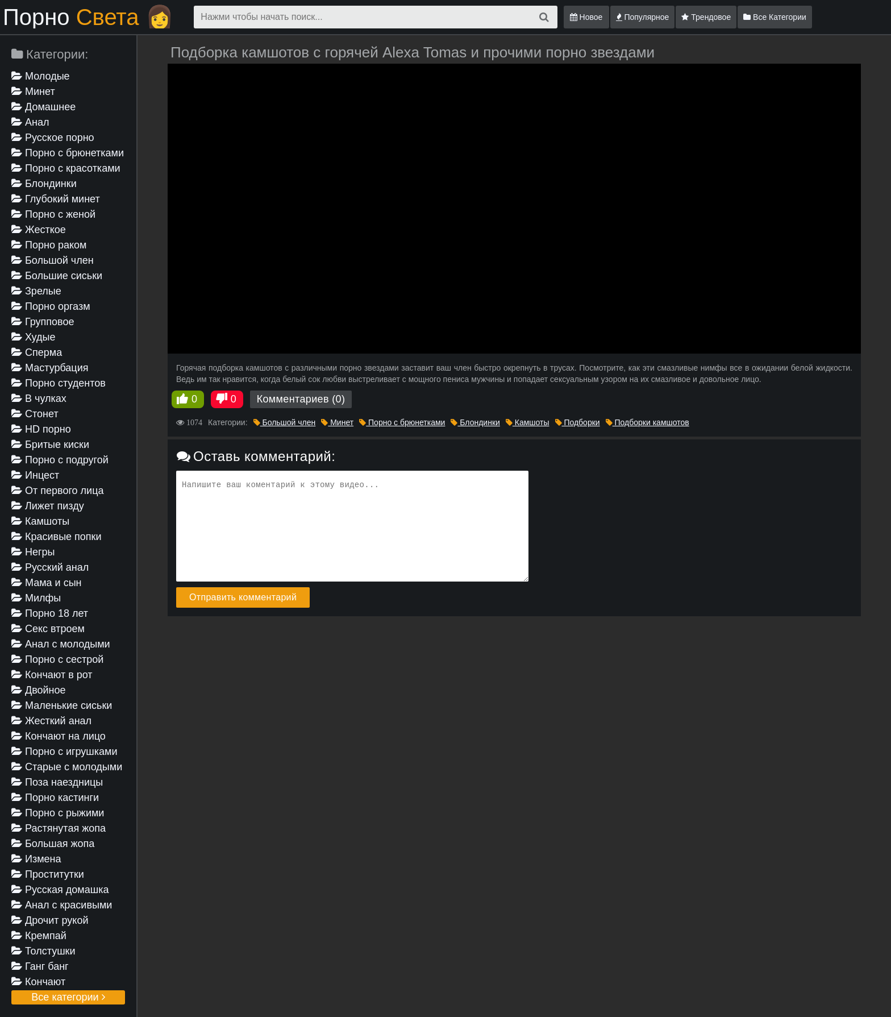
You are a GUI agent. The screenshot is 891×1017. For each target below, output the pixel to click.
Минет (33, 91)
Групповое (42, 321)
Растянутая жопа (58, 828)
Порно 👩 (88, 17)
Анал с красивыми (61, 905)
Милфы (36, 598)
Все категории (68, 997)
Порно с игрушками (64, 751)
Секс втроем (48, 628)
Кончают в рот (52, 674)
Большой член (52, 260)
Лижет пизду (47, 506)
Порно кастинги (55, 797)
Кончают (38, 981)
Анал (30, 122)
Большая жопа (52, 843)
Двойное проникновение (47, 691)
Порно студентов (58, 383)
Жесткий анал (51, 721)
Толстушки (43, 951)
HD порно (41, 429)
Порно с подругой (60, 460)
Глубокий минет (55, 199)
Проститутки (47, 874)
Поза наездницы (57, 782)
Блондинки (44, 183)
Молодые (40, 76)
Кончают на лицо (58, 736)
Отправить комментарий (243, 597)
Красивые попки (56, 536)
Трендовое (706, 17)
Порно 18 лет (49, 613)
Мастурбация (49, 367)
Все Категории (774, 17)
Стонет (35, 414)
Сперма (36, 352)
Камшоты (40, 521)
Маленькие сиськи (61, 705)
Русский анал (50, 567)
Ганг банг (40, 966)
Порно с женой (53, 214)
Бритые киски (50, 444)
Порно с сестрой (57, 659)
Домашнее (43, 107)
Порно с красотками (65, 168)
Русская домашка (60, 889)
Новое (586, 17)
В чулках (38, 398)
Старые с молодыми (66, 767)
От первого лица (57, 490)
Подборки (577, 422)
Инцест (35, 475)
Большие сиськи (56, 275)
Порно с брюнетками (67, 153)
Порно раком (48, 245)
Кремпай (38, 935)
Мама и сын (46, 582)
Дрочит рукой (49, 920)
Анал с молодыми (60, 644)
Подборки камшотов (647, 422)
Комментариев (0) (301, 399)
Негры (33, 552)
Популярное (642, 17)
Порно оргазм (50, 306)
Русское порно (52, 137)
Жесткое (38, 229)
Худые (33, 337)
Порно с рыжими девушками (57, 813)
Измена (36, 859)
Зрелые (36, 291)
